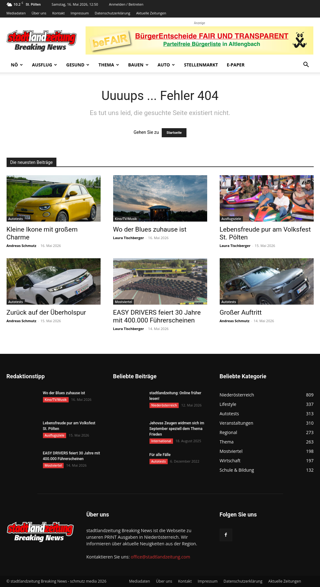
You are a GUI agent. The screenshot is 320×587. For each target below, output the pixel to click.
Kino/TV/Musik (126, 219)
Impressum (80, 13)
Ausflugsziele (231, 219)
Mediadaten (16, 13)
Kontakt (58, 13)
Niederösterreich (164, 405)
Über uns (39, 13)
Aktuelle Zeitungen (151, 13)
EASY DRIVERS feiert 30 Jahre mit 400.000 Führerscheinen (157, 316)
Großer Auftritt (241, 312)
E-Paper (235, 65)
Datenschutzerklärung (112, 13)
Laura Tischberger (128, 237)
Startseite (174, 133)
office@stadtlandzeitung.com (160, 557)
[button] (306, 65)
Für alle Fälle (160, 455)
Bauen (138, 65)
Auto (166, 65)
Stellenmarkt (201, 65)
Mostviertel (123, 302)
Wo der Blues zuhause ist (149, 229)
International (161, 441)
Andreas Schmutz (21, 245)
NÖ (17, 65)
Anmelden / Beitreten (126, 4)
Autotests (15, 219)
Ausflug (44, 65)
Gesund (77, 65)
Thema (108, 65)
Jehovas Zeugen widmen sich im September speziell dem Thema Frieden (177, 429)
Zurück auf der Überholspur (46, 312)
